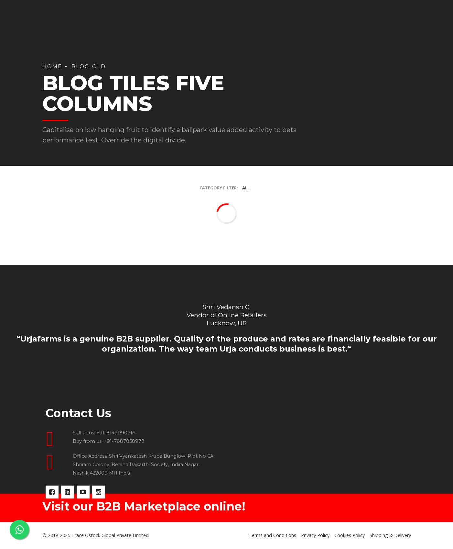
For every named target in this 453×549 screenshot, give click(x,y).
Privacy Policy (315, 535)
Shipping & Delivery (390, 535)
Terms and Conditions (272, 535)
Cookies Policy (349, 535)
